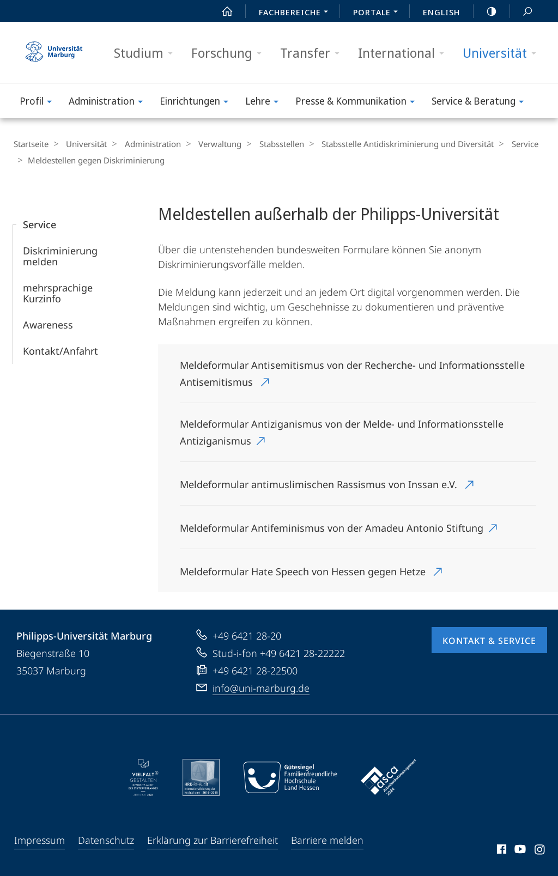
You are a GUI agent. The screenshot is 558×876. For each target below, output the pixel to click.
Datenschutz (106, 838)
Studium (147, 53)
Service (503, 143)
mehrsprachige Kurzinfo (58, 292)
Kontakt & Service (489, 640)
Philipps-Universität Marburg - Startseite (54, 52)
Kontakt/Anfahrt (60, 349)
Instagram (540, 850)
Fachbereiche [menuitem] (296, 13)
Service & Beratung (481, 102)
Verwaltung (209, 143)
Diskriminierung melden (60, 255)
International (404, 53)
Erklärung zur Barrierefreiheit (212, 838)
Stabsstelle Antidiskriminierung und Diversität (390, 143)
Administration (109, 102)
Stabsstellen (267, 143)
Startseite (30, 143)
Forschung (230, 53)
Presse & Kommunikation (358, 102)
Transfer (313, 53)
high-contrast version (486, 11)
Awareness (48, 323)
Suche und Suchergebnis (521, 11)
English (441, 12)
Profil (39, 102)
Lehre (265, 102)
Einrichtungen (197, 102)
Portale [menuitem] (378, 13)
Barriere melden (327, 838)
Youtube (519, 850)
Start (221, 11)
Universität (503, 53)
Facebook (500, 850)
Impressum (39, 838)
